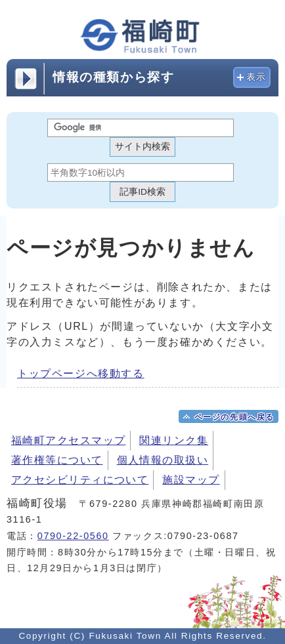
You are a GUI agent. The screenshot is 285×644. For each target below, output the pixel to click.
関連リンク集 (173, 440)
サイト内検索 (142, 146)
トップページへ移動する (80, 373)
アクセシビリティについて (79, 479)
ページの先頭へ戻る (234, 417)
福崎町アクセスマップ (68, 440)
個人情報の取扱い (163, 460)
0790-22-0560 (73, 536)
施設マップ (190, 479)
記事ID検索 (142, 192)
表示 (256, 77)
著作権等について (57, 460)
